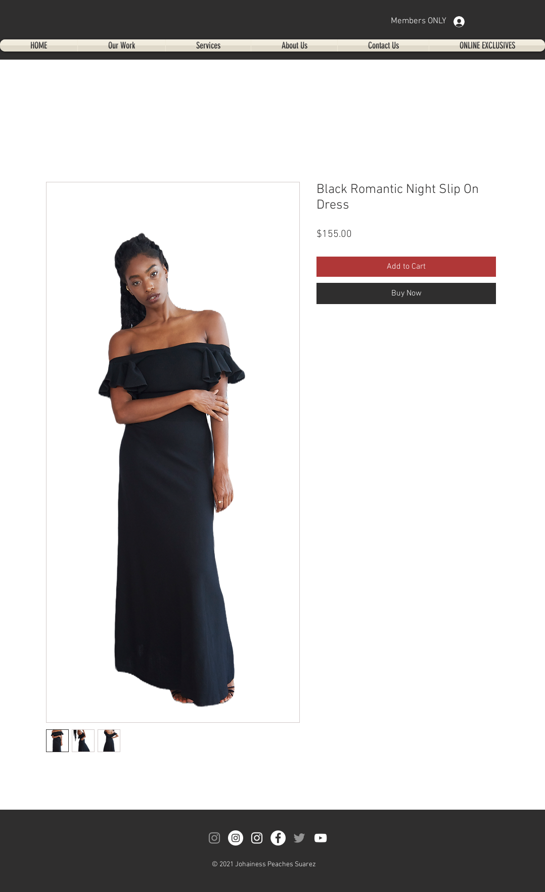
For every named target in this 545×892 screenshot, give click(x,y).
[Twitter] (299, 838)
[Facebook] (278, 838)
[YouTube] (320, 838)
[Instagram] (214, 838)
